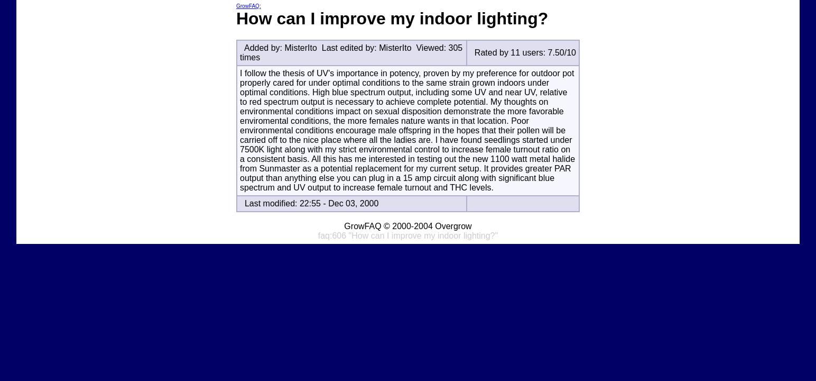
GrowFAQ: (248, 6)
